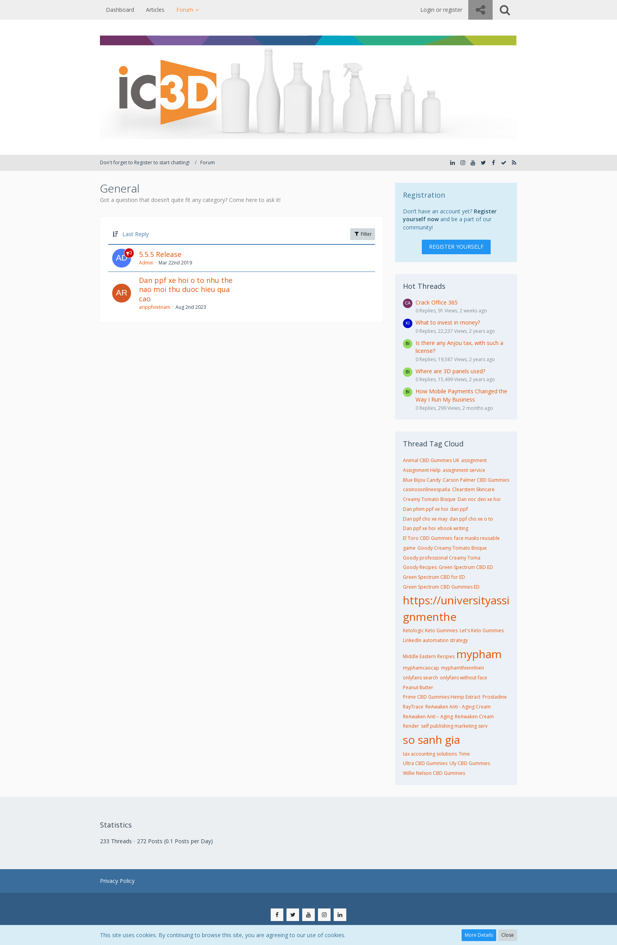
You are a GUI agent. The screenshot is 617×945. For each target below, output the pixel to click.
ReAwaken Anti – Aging (428, 716)
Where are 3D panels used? (450, 371)
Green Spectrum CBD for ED (434, 577)
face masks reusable (477, 538)
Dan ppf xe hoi (419, 528)
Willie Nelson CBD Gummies (434, 773)
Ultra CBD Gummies (425, 763)
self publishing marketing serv (454, 726)
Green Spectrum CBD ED (466, 567)
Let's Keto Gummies (482, 630)
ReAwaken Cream (474, 716)
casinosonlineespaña (426, 489)
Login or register (441, 9)
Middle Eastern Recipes (428, 656)
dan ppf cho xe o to (471, 519)
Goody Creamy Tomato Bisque (452, 548)
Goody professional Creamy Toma (441, 557)
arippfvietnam (154, 307)
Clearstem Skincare (473, 489)
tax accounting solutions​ (430, 753)
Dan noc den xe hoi (479, 499)
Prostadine (494, 697)
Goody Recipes (420, 567)
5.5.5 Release (160, 254)
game (409, 548)
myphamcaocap (421, 667)
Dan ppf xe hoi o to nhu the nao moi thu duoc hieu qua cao (186, 289)
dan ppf (459, 509)
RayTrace (413, 706)
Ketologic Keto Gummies (430, 630)
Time (464, 753)
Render (411, 726)
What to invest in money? (448, 322)
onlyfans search (420, 677)
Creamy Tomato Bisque (429, 499)
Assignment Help (422, 470)
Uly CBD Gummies (469, 763)
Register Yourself (456, 246)
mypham (479, 653)
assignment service (464, 470)
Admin (146, 262)
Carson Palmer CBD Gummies (476, 480)
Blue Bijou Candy (422, 480)
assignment (474, 460)
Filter (362, 234)
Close (507, 935)
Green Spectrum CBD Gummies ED (441, 587)
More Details (479, 935)
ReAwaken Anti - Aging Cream (458, 706)
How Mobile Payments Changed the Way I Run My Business (461, 395)
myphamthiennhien (462, 667)
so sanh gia (431, 739)
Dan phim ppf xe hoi (425, 509)
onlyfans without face (463, 677)
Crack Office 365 (437, 302)
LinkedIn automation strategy (435, 640)
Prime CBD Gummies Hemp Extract (441, 697)
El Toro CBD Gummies (427, 538)
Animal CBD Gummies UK (431, 460)
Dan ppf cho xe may (425, 519)
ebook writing (453, 528)
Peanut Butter (418, 687)
